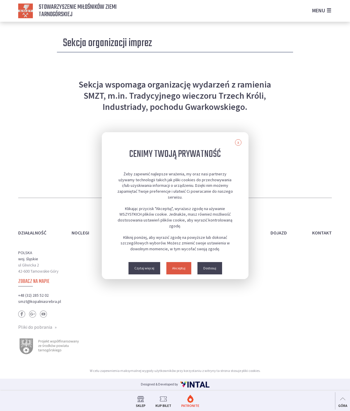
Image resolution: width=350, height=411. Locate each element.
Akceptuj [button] (178, 268)
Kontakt (322, 233)
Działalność (32, 233)
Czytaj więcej (144, 268)
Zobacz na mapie (34, 281)
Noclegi (80, 233)
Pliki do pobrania (35, 327)
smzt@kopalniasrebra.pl (39, 301)
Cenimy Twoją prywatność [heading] (175, 154)
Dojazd (278, 233)
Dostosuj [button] (209, 268)
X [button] (238, 142)
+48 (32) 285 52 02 (33, 295)
